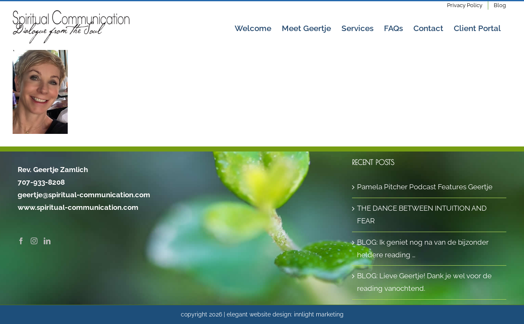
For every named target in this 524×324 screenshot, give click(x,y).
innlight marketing (319, 314)
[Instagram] (34, 241)
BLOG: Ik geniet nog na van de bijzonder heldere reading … (423, 248)
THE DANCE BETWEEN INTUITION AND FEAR (422, 214)
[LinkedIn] (47, 241)
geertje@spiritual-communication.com (84, 195)
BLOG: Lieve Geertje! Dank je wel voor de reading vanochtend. (424, 282)
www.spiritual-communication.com (78, 207)
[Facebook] (21, 241)
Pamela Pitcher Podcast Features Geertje (424, 187)
